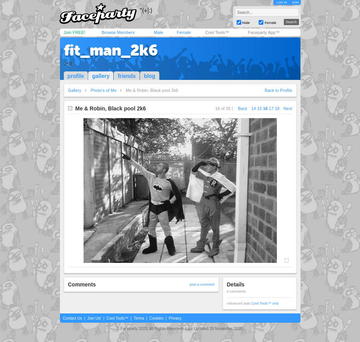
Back (242, 108)
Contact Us (72, 318)
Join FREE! (74, 32)
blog (149, 76)
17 (271, 108)
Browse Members (118, 32)
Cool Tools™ (217, 32)
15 (259, 108)
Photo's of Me (103, 90)
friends (127, 76)
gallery (100, 76)
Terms (139, 318)
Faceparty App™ (264, 32)
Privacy (175, 318)
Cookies (157, 318)
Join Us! (94, 318)
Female (184, 32)
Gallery (75, 90)
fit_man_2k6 (111, 50)
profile (76, 76)
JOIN (295, 2)
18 (277, 108)
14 (253, 108)
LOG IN (281, 2)
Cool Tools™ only (265, 303)
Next (287, 108)
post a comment (201, 284)
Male (158, 32)
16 (265, 108)
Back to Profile (278, 90)
